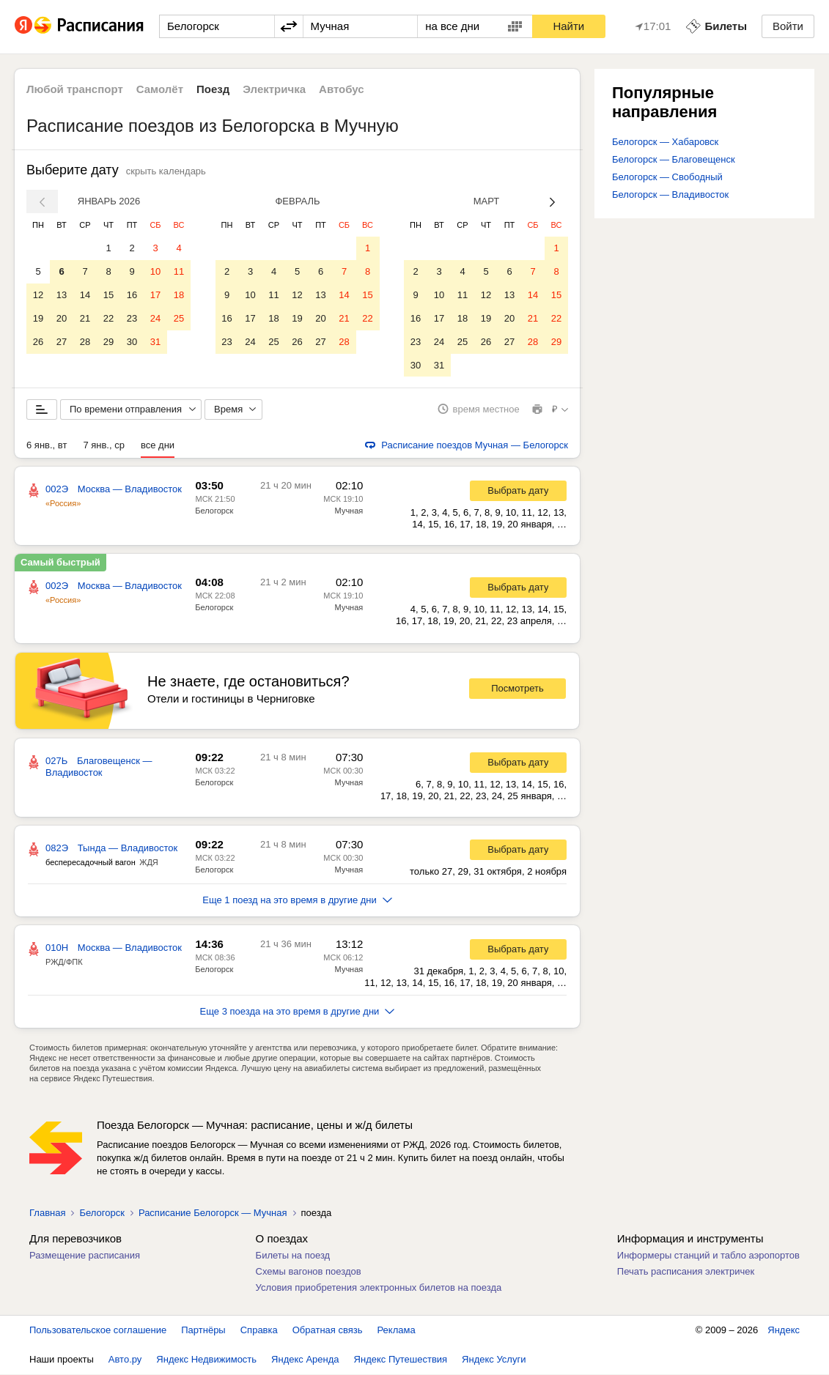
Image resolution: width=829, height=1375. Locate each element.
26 (38, 341)
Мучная (349, 511)
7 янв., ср (104, 445)
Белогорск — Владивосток (670, 194)
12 (38, 294)
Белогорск (214, 511)
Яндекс (783, 1330)
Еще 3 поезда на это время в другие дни (297, 1012)
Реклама (396, 1330)
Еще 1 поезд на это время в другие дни (297, 900)
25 (179, 318)
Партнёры (203, 1330)
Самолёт (159, 89)
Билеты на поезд (293, 1255)
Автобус (341, 89)
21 (85, 318)
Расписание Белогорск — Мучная (213, 1213)
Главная (47, 1213)
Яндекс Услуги (494, 1359)
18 (179, 294)
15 (108, 294)
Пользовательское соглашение (97, 1330)
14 (85, 294)
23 (132, 318)
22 (108, 318)
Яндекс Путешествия (401, 1359)
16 (132, 294)
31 (155, 341)
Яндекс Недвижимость (206, 1359)
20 (61, 318)
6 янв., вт (46, 445)
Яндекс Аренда (305, 1359)
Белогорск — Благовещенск (673, 159)
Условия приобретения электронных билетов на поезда (379, 1288)
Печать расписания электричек (685, 1272)
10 (155, 271)
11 (179, 271)
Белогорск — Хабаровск (665, 141)
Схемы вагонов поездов (308, 1272)
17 (155, 294)
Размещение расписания (84, 1255)
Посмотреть (517, 689)
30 (132, 341)
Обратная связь (327, 1330)
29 (108, 341)
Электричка (274, 89)
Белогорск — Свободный (667, 176)
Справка (259, 1330)
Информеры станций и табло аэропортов (708, 1255)
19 (38, 318)
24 (155, 318)
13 (61, 294)
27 (61, 341)
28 (85, 341)
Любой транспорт (74, 89)
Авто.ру (125, 1359)
